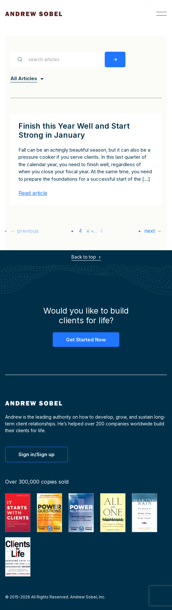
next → (153, 231)
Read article (32, 193)
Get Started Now (86, 340)
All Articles (23, 78)
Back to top (86, 257)
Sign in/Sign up (36, 454)
